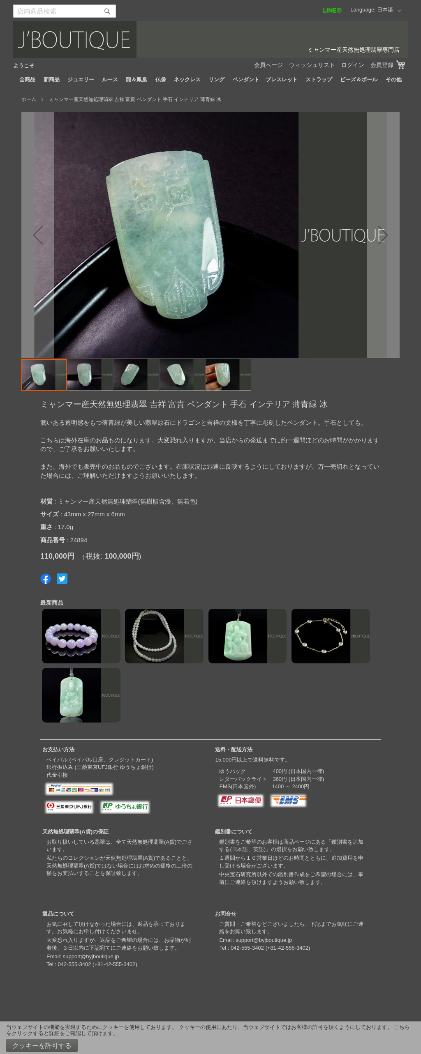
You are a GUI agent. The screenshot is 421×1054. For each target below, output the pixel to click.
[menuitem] (27, 80)
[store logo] (210, 39)
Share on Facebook (45, 578)
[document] (210, 1038)
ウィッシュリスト (312, 65)
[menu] (210, 80)
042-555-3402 (74, 964)
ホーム (28, 99)
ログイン (352, 65)
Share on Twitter (62, 578)
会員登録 (381, 65)
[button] (390, 10)
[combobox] (64, 11)
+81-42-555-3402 (114, 964)
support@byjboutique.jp (91, 956)
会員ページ (268, 65)
